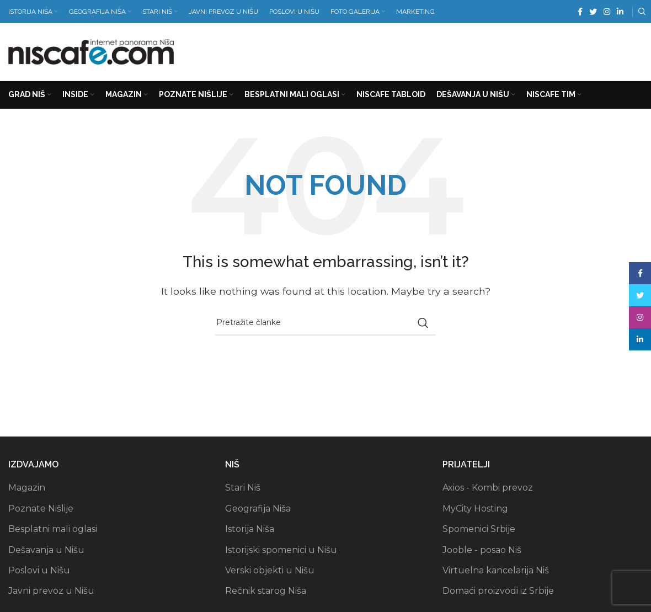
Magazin (26, 488)
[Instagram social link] (606, 11)
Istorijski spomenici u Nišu (281, 550)
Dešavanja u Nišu (46, 550)
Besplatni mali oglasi (52, 529)
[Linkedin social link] (620, 11)
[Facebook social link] (580, 11)
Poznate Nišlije (40, 508)
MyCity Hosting (475, 508)
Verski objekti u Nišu (269, 570)
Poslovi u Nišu (39, 570)
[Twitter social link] (593, 11)
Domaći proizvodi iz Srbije (498, 591)
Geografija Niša (258, 508)
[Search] (640, 12)
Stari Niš (242, 488)
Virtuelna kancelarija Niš (495, 570)
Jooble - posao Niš (481, 550)
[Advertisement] (442, 49)
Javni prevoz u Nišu (51, 591)
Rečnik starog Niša (265, 591)
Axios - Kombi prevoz (487, 488)
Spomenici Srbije (478, 529)
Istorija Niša (249, 529)
